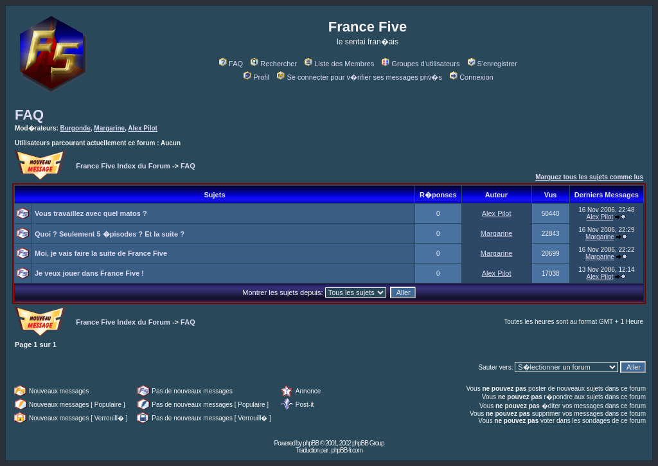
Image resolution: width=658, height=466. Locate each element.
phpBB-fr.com (346, 450)
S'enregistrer (492, 63)
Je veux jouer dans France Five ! (89, 273)
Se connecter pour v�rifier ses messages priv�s (359, 77)
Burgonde (75, 128)
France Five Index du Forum (123, 166)
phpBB (311, 443)
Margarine (109, 128)
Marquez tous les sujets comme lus (589, 177)
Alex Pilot (142, 128)
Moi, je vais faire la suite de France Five (101, 253)
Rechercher (274, 63)
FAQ (231, 63)
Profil (256, 77)
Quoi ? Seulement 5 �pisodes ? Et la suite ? (109, 234)
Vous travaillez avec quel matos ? (91, 213)
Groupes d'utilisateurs (420, 63)
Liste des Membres (339, 63)
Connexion (472, 77)
